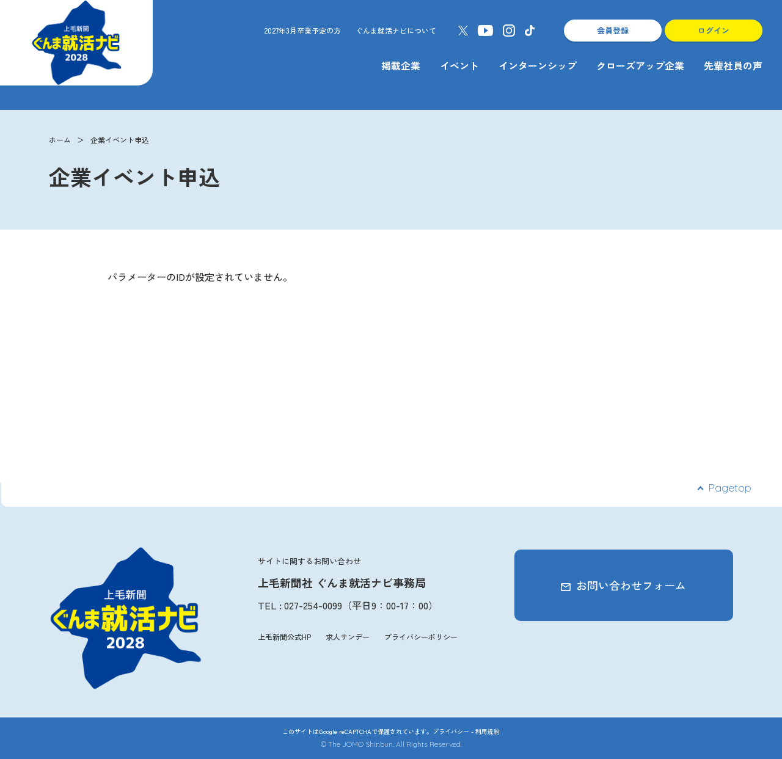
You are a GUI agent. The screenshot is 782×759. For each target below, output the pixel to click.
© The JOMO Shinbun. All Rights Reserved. (391, 744)
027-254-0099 (313, 605)
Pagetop (729, 488)
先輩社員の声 (733, 65)
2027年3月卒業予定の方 (302, 30)
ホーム (60, 139)
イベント (459, 65)
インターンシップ (538, 65)
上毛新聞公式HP (284, 636)
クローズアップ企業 (640, 65)
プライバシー (451, 731)
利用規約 (487, 731)
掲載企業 (400, 65)
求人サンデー (348, 636)
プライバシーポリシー (421, 636)
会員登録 (613, 30)
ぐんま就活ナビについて (396, 30)
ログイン (713, 30)
